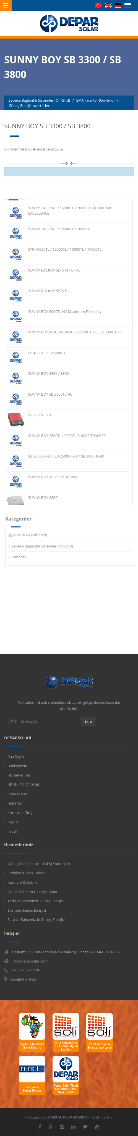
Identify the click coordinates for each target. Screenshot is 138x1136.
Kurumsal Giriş (19, 812)
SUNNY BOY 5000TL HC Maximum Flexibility (60, 311)
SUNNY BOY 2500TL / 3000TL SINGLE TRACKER (62, 435)
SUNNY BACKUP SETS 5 (43, 290)
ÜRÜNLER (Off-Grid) (34, 534)
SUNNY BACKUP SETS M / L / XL (50, 270)
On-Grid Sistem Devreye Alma (32, 891)
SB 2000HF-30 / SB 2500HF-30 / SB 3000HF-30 (62, 456)
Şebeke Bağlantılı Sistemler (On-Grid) (46, 546)
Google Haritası (23, 979)
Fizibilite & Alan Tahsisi (26, 872)
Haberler (23, 556)
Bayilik (12, 821)
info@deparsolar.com (30, 961)
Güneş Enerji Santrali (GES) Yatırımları (38, 863)
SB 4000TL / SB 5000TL (43, 352)
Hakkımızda (17, 765)
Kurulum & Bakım (22, 882)
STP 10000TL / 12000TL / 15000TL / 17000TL (60, 249)
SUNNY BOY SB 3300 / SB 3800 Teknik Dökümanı (33, 149)
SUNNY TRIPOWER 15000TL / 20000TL (55, 228)
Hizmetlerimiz (19, 775)
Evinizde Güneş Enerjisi (26, 910)
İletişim (13, 831)
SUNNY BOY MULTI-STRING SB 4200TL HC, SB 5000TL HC (71, 332)
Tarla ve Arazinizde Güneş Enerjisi (35, 900)
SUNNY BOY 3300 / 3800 (44, 373)
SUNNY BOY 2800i (39, 497)
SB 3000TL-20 (35, 414)
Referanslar (17, 793)
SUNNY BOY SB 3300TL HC (46, 394)
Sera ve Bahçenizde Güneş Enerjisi (36, 919)
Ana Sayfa (15, 756)
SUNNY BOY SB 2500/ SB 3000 (49, 476)
